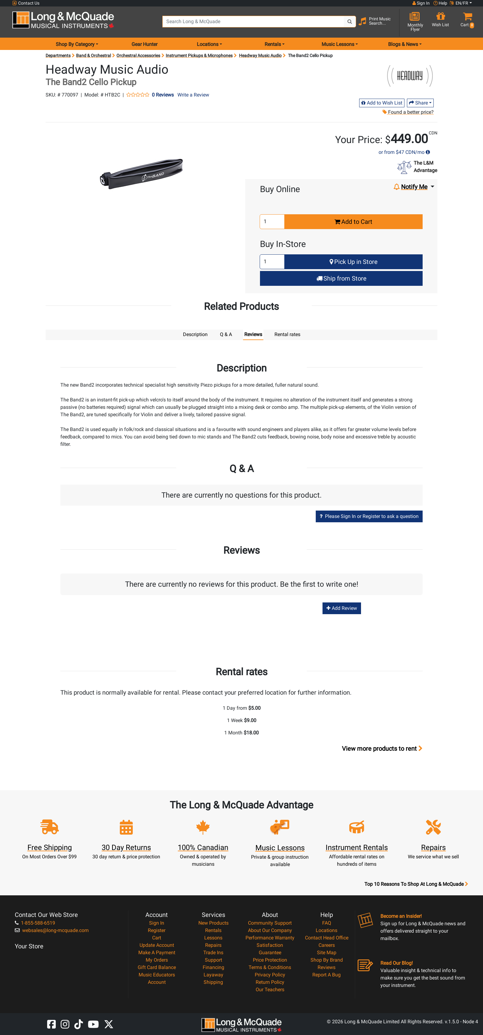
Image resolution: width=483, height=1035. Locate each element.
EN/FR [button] (459, 3)
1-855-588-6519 (35, 923)
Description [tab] (195, 334)
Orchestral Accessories (138, 55)
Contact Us (25, 3)
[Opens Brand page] (410, 76)
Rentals (213, 930)
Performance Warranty (270, 938)
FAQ (326, 923)
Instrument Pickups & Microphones (199, 55)
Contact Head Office (326, 938)
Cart (156, 938)
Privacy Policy (270, 975)
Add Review (342, 608)
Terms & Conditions (270, 967)
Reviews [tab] (253, 334)
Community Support (270, 923)
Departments (58, 55)
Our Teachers (270, 989)
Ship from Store (341, 278)
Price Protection (270, 960)
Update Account (157, 945)
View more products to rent (382, 748)
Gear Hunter (144, 44)
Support (213, 960)
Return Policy (270, 982)
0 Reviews (163, 95)
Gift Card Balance (157, 967)
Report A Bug (326, 975)
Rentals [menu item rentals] (273, 44)
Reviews (326, 967)
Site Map (326, 952)
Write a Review (193, 95)
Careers (327, 945)
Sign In (156, 923)
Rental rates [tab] (287, 334)
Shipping (213, 982)
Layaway (213, 975)
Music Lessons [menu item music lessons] (338, 44)
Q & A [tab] (226, 334)
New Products (213, 923)
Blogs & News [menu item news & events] (403, 44)
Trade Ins (213, 952)
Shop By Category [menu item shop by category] (75, 44)
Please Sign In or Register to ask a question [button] (369, 516)
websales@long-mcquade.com (52, 930)
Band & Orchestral (93, 55)
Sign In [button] (421, 3)
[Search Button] (350, 21)
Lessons (213, 938)
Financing (213, 967)
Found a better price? (408, 112)
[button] (466, 22)
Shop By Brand (326, 960)
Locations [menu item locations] (207, 44)
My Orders (157, 960)
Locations (326, 930)
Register (156, 930)
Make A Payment (156, 952)
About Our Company (270, 930)
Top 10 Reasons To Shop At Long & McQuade (416, 884)
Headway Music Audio (260, 55)
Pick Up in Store (354, 261)
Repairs (213, 945)
